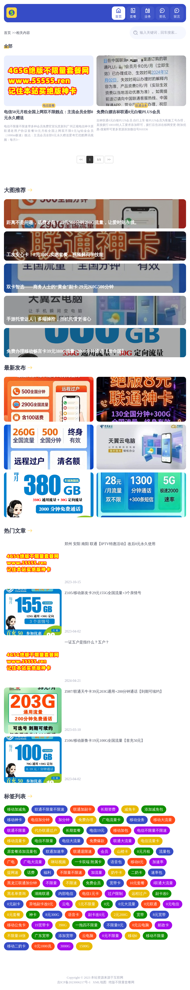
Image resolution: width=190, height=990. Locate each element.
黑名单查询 (16, 894)
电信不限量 (44, 841)
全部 (8, 46)
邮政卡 (163, 925)
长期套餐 (73, 830)
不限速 (71, 883)
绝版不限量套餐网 (121, 982)
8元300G (52, 915)
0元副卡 (13, 904)
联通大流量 (122, 841)
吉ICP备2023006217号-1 (74, 982)
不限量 (51, 883)
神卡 (33, 915)
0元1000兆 (43, 946)
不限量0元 (115, 925)
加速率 (158, 862)
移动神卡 (14, 820)
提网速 (12, 873)
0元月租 (143, 851)
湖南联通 (42, 894)
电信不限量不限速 (152, 830)
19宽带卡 (42, 925)
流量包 (164, 851)
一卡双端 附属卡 (88, 862)
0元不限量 (110, 936)
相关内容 (23, 33)
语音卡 (73, 915)
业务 (147, 12)
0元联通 (150, 904)
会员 (104, 851)
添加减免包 (153, 809)
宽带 (140, 915)
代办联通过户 (46, 830)
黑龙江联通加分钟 (22, 883)
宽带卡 (115, 883)
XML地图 (99, 982)
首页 (118, 12)
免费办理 (85, 820)
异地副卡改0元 (41, 904)
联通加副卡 (82, 809)
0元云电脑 (140, 925)
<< (81, 159)
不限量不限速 (71, 873)
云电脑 (87, 936)
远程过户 (139, 894)
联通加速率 (55, 851)
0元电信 (172, 904)
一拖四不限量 (86, 925)
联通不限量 (16, 830)
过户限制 (115, 894)
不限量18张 (16, 936)
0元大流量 (127, 904)
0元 (107, 904)
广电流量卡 (111, 820)
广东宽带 (42, 936)
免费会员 (93, 883)
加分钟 (64, 820)
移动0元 (137, 862)
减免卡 (130, 809)
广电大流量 (33, 862)
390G (62, 925)
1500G (84, 946)
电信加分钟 (40, 820)
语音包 (116, 862)
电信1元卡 (90, 894)
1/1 (99, 159)
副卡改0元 (96, 915)
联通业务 (141, 105)
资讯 (162, 12)
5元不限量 (86, 904)
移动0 (132, 936)
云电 (66, 904)
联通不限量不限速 (49, 809)
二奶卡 (136, 873)
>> (109, 159)
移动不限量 (155, 936)
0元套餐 (13, 915)
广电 (11, 862)
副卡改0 (161, 894)
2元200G (121, 915)
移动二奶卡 (16, 946)
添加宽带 (65, 936)
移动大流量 (162, 820)
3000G (65, 946)
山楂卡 (122, 851)
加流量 (96, 873)
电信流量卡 (150, 841)
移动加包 (120, 830)
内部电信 (65, 894)
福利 (47, 873)
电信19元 (97, 830)
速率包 (156, 873)
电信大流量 (71, 841)
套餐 (133, 12)
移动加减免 (16, 809)
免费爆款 (97, 841)
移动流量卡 (16, 841)
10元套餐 (137, 883)
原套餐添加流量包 (22, 851)
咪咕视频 (58, 862)
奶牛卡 (116, 873)
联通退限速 (82, 851)
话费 (31, 873)
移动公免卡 (16, 925)
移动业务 (137, 820)
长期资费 (108, 809)
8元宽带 (159, 915)
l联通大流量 (163, 883)
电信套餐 (49, 105)
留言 (177, 12)
